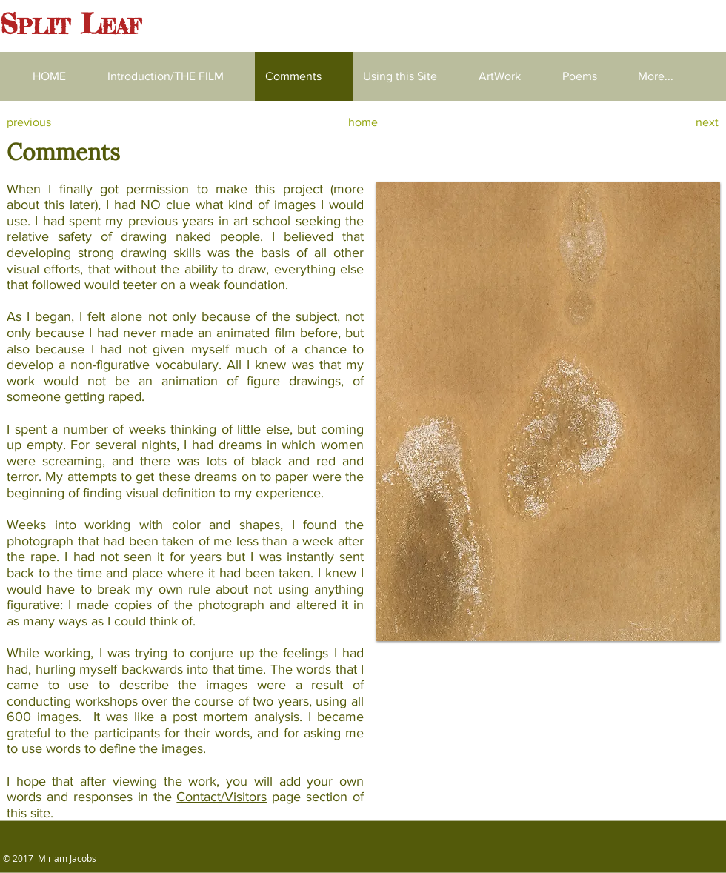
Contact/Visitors (221, 796)
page (284, 796)
